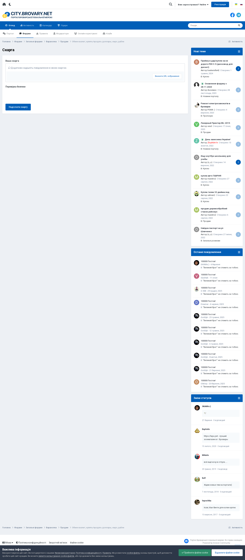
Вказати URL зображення (167, 76)
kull (204, 478)
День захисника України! (217, 139)
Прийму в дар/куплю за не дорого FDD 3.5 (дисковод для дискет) (217, 63)
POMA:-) (211, 110)
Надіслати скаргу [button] (18, 107)
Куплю (206, 76)
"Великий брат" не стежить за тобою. (221, 267)
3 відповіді (222, 469)
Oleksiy (204, 383)
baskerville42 (213, 70)
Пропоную (208, 116)
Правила (43, 33)
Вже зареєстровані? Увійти (193, 4)
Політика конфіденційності (31, 542)
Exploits (206, 429)
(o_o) (210, 162)
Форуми (26, 33)
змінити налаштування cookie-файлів (56, 556)
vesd (210, 126)
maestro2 (212, 179)
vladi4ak (204, 278)
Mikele (205, 455)
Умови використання (65, 553)
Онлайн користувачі (87, 33)
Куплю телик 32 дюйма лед (215, 192)
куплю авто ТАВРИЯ (211, 175)
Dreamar (204, 304)
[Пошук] (206, 25)
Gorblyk (204, 317)
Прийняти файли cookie (194, 552)
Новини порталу (210, 96)
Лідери (64, 25)
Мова (7, 542)
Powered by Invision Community (216, 543)
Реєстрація (220, 4)
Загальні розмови (211, 240)
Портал (10, 33)
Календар (47, 25)
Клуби (109, 33)
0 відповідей (219, 420)
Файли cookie (77, 542)
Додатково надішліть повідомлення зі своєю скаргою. (37, 68)
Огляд (11, 27)
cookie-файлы (133, 553)
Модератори (62, 33)
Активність (28, 25)
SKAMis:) (205, 264)
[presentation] (29, 95)
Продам (207, 132)
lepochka (206, 500)
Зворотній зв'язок (58, 542)
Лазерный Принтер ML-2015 (215, 123)
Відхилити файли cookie (226, 552)
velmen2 (211, 195)
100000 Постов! (208, 261)
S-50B (203, 291)
